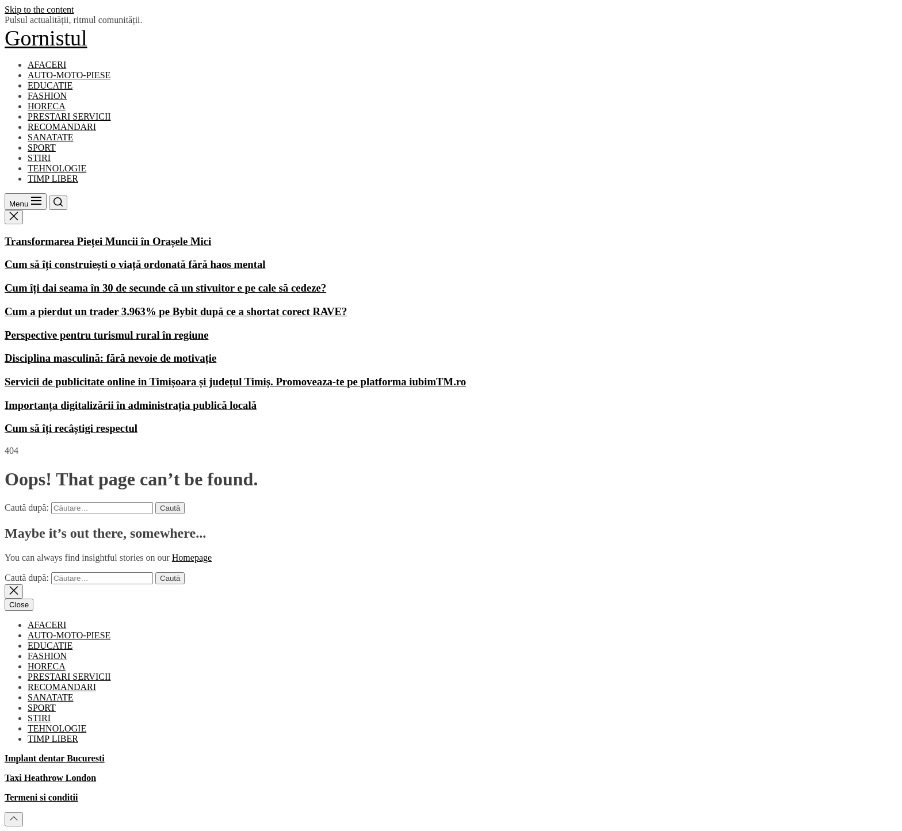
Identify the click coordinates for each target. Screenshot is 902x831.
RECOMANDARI (62, 127)
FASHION (47, 96)
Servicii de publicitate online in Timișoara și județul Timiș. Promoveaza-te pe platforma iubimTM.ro (235, 382)
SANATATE (51, 137)
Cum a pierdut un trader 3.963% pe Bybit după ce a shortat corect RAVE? (176, 311)
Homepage (192, 557)
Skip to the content (39, 9)
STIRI (39, 158)
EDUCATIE (50, 85)
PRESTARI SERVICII (69, 116)
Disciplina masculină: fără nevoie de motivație (110, 358)
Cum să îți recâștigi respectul (71, 428)
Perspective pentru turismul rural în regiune (106, 335)
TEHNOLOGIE (57, 168)
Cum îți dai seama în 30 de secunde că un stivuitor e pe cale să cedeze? (165, 288)
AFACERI (47, 65)
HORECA (47, 106)
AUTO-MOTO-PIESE (69, 75)
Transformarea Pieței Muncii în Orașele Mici (108, 241)
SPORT (42, 147)
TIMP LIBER (53, 178)
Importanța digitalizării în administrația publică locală (131, 405)
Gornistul (46, 38)
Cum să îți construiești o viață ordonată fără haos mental (135, 264)
